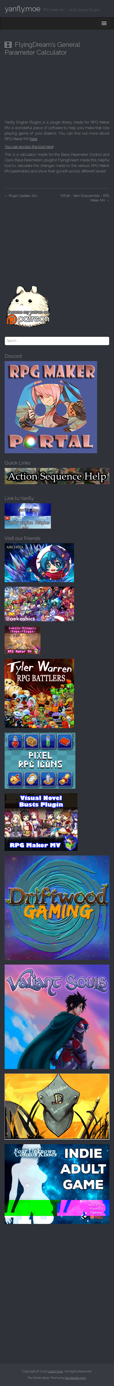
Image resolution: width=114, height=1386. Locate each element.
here (33, 139)
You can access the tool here (29, 147)
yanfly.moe (22, 8)
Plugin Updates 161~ (21, 196)
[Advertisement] (57, 239)
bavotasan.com (75, 1378)
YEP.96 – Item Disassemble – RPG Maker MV (84, 198)
